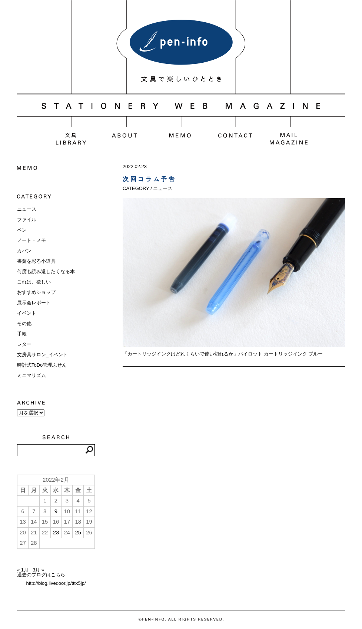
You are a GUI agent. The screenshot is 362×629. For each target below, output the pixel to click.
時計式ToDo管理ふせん (42, 365)
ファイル (26, 219)
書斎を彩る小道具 (36, 261)
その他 (24, 323)
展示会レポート (34, 302)
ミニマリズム (31, 375)
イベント (26, 313)
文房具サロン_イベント (42, 354)
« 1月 (23, 570)
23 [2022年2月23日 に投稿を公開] (56, 532)
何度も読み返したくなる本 (46, 271)
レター (24, 344)
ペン (22, 230)
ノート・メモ (31, 240)
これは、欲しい (34, 282)
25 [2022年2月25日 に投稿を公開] (78, 532)
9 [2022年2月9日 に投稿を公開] (55, 511)
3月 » (38, 570)
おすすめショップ (36, 292)
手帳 (22, 334)
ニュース (26, 209)
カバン (24, 250)
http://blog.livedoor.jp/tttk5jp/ (56, 583)
